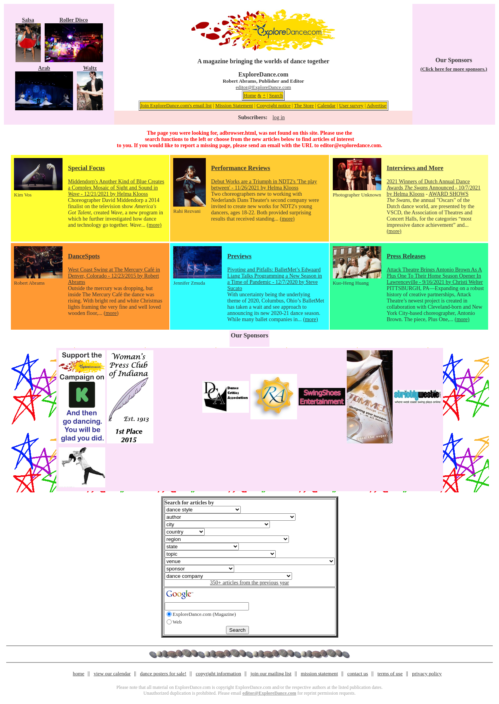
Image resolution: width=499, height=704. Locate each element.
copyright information (218, 673)
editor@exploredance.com (350, 145)
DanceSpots (84, 256)
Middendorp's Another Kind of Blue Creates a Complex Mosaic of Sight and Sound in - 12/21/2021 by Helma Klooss (116, 188)
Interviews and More (415, 168)
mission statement (319, 673)
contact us (357, 673)
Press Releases (406, 256)
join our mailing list (270, 673)
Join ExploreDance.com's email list (176, 105)
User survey (351, 105)
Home (250, 95)
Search (276, 95)
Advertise (376, 105)
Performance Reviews (240, 168)
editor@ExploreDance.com (263, 87)
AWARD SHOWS (449, 194)
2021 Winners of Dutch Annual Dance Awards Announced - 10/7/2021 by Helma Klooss (434, 188)
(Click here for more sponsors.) (453, 69)
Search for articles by (189, 503)
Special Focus (86, 168)
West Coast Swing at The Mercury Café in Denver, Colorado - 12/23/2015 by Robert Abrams (114, 276)
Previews (239, 256)
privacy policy (427, 673)
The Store (304, 105)
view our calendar (112, 673)
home (79, 673)
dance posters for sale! (163, 673)
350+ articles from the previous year (249, 583)
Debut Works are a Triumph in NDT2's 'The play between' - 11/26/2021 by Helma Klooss (264, 185)
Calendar (326, 105)
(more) (154, 225)
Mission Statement (234, 105)
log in (279, 117)
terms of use (390, 673)
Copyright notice (274, 105)
